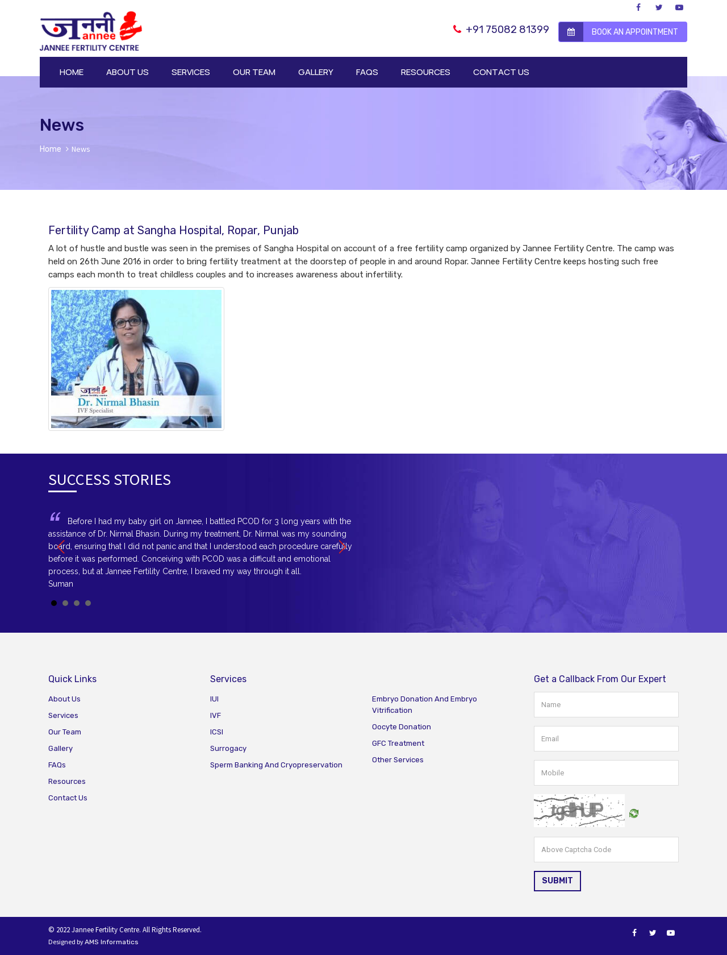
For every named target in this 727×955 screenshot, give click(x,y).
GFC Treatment (398, 743)
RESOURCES (425, 72)
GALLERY (315, 72)
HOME (71, 72)
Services (63, 715)
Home (50, 149)
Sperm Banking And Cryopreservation (276, 765)
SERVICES (191, 72)
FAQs (57, 765)
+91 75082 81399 (501, 29)
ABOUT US (127, 72)
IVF (215, 715)
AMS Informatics (112, 942)
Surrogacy (228, 748)
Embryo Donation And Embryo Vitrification (424, 705)
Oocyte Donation (401, 727)
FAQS (367, 72)
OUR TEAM (254, 72)
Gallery (60, 748)
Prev (63, 547)
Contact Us (67, 798)
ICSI (216, 732)
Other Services (398, 759)
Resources (67, 781)
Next (340, 547)
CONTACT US (501, 72)
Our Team (64, 732)
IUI (214, 699)
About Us (64, 699)
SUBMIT (557, 881)
